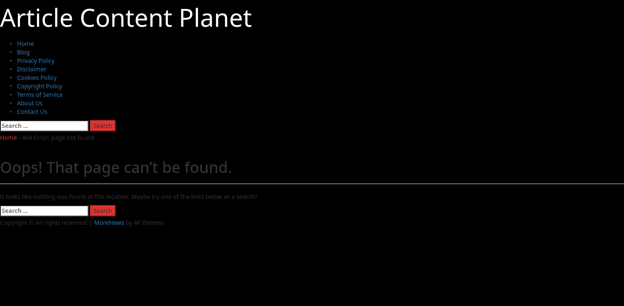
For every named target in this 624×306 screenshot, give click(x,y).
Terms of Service (40, 95)
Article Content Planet (126, 17)
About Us (30, 103)
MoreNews (109, 222)
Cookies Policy (37, 78)
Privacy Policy (35, 61)
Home (25, 44)
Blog (23, 52)
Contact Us (32, 112)
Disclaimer (31, 69)
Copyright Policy (39, 86)
